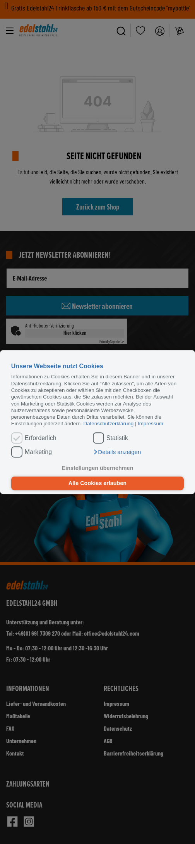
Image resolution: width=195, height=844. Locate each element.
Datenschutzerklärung (109, 424)
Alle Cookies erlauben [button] (97, 483)
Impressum (150, 424)
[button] (117, 452)
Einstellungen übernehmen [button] (97, 468)
